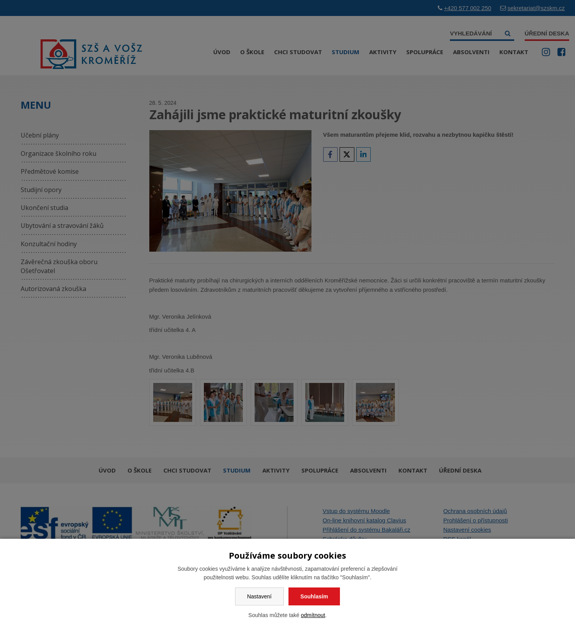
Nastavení (259, 596)
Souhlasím (314, 596)
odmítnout (313, 615)
